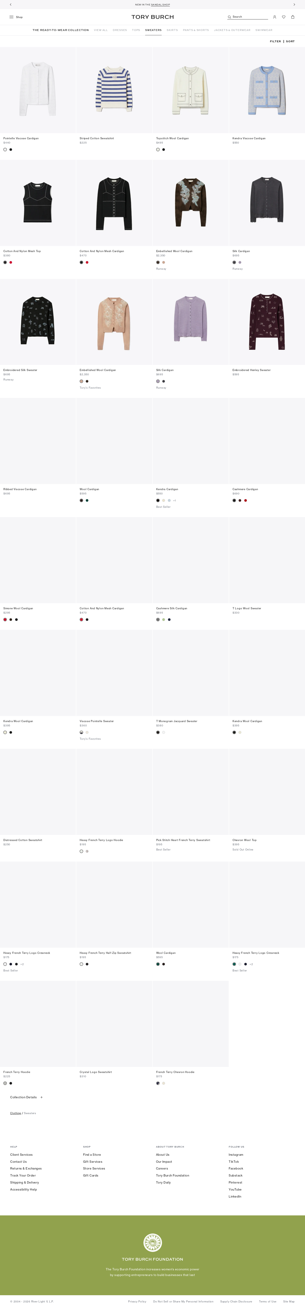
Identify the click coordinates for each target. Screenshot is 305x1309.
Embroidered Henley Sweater (252, 370)
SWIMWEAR (263, 30)
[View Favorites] (283, 16)
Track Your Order (23, 1176)
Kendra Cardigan (167, 489)
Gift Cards (90, 1176)
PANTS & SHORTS (196, 30)
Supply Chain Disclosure (236, 1302)
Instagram (236, 1155)
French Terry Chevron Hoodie (175, 1072)
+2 (22, 964)
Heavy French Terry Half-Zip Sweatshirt (105, 953)
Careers (162, 1169)
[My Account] (274, 16)
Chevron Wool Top (245, 840)
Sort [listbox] (290, 42)
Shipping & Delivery (24, 1183)
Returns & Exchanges (26, 1169)
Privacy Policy (137, 1302)
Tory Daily (163, 1183)
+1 (174, 501)
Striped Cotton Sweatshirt (97, 139)
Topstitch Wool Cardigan (172, 139)
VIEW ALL (101, 30)
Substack (236, 1176)
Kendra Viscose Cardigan (249, 139)
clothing (15, 1113)
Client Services (21, 1155)
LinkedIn (235, 1197)
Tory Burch (152, 17)
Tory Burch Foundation (172, 1176)
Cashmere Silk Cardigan (171, 609)
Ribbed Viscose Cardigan (19, 489)
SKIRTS (172, 30)
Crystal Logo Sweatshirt (96, 1072)
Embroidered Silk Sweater (20, 370)
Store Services (94, 1169)
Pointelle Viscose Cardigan (21, 139)
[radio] (5, 150)
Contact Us (18, 1162)
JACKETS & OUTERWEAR (232, 30)
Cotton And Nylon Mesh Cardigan (102, 251)
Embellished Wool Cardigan (174, 251)
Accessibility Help (23, 1190)
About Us (163, 1155)
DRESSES (120, 30)
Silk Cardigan (241, 251)
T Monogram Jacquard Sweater (176, 721)
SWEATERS (153, 30)
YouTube (235, 1190)
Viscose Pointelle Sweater (97, 721)
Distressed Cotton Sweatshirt (22, 840)
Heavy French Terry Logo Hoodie (101, 840)
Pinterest (236, 1183)
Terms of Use (267, 1302)
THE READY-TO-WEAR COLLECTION (61, 30)
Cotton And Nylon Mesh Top (22, 251)
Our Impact (164, 1162)
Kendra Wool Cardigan (18, 721)
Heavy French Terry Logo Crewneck (26, 953)
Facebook (236, 1169)
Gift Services (93, 1162)
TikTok (234, 1162)
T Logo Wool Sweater (247, 609)
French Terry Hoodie (16, 1072)
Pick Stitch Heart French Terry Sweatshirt (183, 840)
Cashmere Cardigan (245, 489)
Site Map (289, 1302)
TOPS (136, 30)
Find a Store (92, 1155)
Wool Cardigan (89, 489)
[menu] (18, 17)
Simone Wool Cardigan (18, 609)
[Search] (247, 17)
